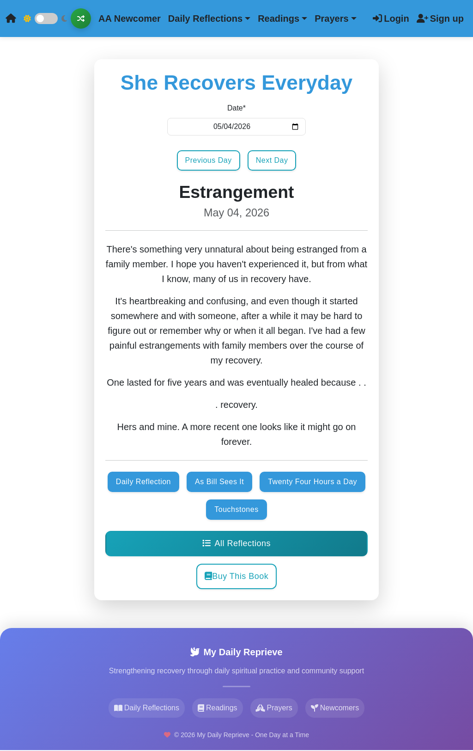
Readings (217, 708)
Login (391, 18)
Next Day (272, 160)
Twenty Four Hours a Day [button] (312, 482)
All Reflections (236, 543)
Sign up (440, 18)
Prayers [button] (331, 18)
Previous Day (208, 160)
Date (236, 108)
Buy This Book (237, 576)
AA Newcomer (129, 18)
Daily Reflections (146, 708)
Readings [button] (278, 18)
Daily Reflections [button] (205, 18)
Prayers (274, 708)
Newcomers (335, 708)
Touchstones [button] (236, 509)
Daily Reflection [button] (143, 482)
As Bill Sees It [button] (219, 482)
